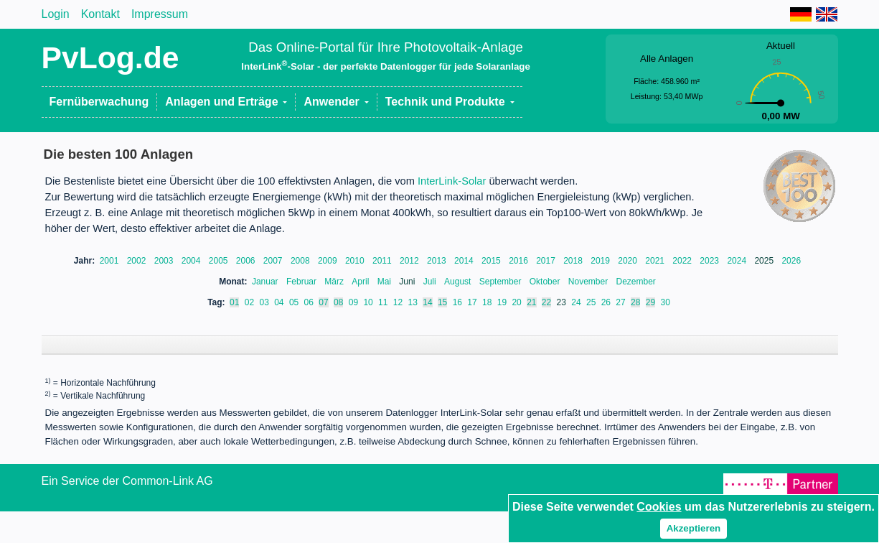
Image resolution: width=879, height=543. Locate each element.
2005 (219, 261)
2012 (410, 261)
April (361, 282)
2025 (765, 261)
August (459, 282)
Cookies (658, 507)
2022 (683, 261)
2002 (138, 261)
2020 (628, 261)
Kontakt (100, 14)
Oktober (546, 282)
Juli (430, 282)
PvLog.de (110, 57)
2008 (301, 261)
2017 (547, 261)
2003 (165, 261)
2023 (710, 261)
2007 (274, 261)
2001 (110, 261)
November (589, 282)
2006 (247, 261)
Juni (408, 282)
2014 (465, 261)
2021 (656, 261)
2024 (737, 261)
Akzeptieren (694, 528)
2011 (383, 261)
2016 (519, 261)
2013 (437, 261)
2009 (328, 261)
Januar (266, 282)
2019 (601, 261)
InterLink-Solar (452, 181)
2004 (192, 261)
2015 (492, 261)
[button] (226, 102)
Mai (385, 282)
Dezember (636, 282)
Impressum (159, 14)
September (501, 282)
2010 (356, 261)
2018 (574, 261)
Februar (302, 282)
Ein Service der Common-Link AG (127, 495)
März (335, 282)
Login (56, 14)
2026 (791, 261)
